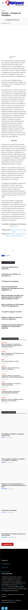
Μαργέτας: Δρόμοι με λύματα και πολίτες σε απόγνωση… (11, 318)
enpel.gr (13, 600)
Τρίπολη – (8, 235)
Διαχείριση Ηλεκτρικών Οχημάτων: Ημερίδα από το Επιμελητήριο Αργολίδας (12, 326)
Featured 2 (3, 512)
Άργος (17, 233)
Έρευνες (13, 230)
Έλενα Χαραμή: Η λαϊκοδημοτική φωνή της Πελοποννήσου (13, 534)
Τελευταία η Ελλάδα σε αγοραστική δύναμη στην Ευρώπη (11, 384)
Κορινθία (13, 235)
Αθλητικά (19, 235)
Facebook (15, 226)
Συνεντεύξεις (20, 230)
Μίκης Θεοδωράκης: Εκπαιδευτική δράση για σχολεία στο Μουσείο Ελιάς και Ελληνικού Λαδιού (12, 297)
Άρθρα (3, 10)
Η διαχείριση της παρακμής (10, 281)
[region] (14, 246)
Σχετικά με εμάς (5, 571)
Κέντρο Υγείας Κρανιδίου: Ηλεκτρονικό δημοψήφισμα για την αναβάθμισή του (12, 288)
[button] (14, 246)
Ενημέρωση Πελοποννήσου (12, 19)
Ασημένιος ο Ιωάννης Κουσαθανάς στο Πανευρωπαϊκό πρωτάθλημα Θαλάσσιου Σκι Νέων (13, 485)
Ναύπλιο (11, 233)
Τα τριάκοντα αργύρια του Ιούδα (11, 312)
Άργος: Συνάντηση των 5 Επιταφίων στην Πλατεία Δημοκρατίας (12, 305)
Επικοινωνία (4, 567)
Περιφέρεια (4, 342)
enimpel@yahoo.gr (6, 563)
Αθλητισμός (4, 488)
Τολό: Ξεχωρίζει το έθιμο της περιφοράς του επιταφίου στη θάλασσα (13, 459)
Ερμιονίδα (23, 233)
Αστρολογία (8, 255)
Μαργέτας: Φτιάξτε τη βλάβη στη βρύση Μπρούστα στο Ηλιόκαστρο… (12, 400)
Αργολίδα (3, 351)
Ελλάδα (3, 381)
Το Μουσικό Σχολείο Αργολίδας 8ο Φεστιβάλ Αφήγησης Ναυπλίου (10, 392)
